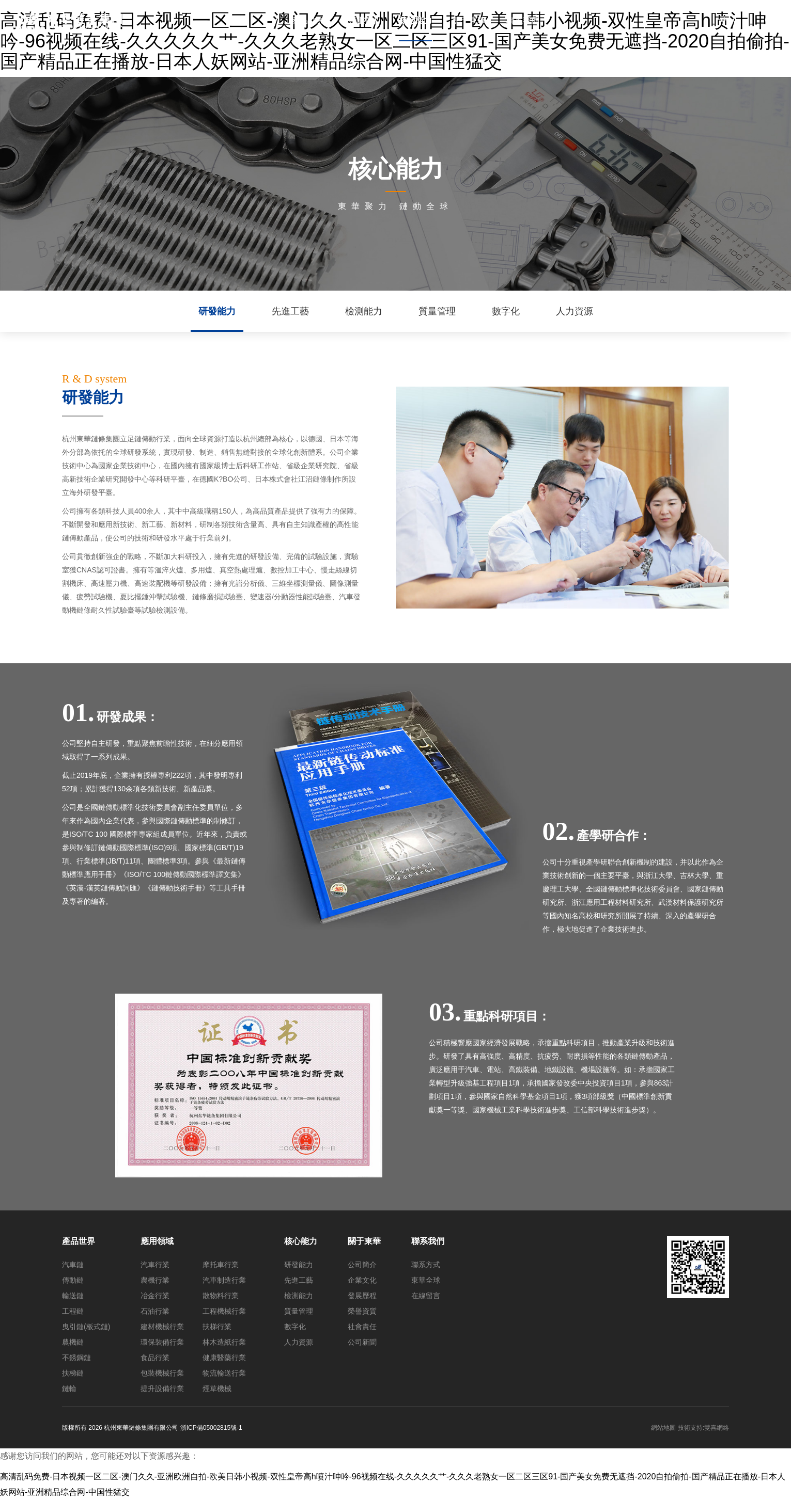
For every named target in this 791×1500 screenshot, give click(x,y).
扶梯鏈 (73, 1373)
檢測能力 (363, 311)
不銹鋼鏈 (76, 1357)
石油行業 (155, 1311)
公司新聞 (362, 1342)
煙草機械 (217, 1388)
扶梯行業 (217, 1326)
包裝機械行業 (162, 1373)
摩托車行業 (221, 1264)
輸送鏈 (73, 1295)
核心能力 (300, 1241)
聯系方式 (425, 1264)
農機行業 (155, 1280)
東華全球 (425, 1280)
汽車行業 (155, 1264)
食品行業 (155, 1357)
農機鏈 (73, 1342)
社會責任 (362, 1326)
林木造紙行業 (224, 1342)
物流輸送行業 (224, 1373)
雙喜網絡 (716, 1427)
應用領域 (157, 1241)
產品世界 (78, 1241)
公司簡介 (362, 1264)
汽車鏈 (73, 1264)
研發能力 (217, 311)
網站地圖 (663, 1427)
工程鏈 (73, 1311)
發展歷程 (362, 1295)
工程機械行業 (224, 1311)
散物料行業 (221, 1295)
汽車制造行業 (224, 1280)
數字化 (506, 311)
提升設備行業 (162, 1388)
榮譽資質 (362, 1311)
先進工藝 (290, 311)
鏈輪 (69, 1388)
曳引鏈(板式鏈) (86, 1326)
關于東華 (364, 1241)
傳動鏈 (73, 1280)
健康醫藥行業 (224, 1357)
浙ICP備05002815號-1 (211, 1427)
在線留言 (425, 1295)
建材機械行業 (162, 1326)
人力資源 (574, 311)
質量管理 (437, 311)
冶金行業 (155, 1295)
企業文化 (362, 1280)
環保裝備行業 (162, 1342)
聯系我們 (427, 1241)
